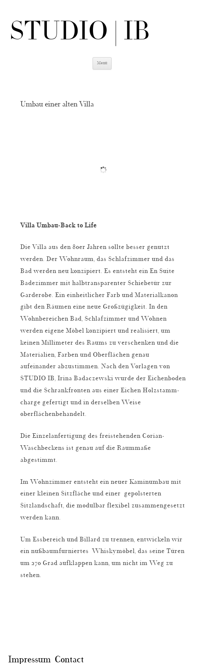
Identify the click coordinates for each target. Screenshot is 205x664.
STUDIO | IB (80, 32)
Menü (102, 63)
